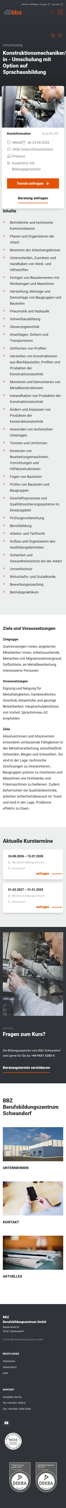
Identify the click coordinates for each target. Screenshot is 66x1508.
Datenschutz (10, 1367)
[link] (13, 12)
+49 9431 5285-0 (16, 1402)
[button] (60, 12)
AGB (5, 1373)
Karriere (57, 4)
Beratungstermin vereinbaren (26, 1067)
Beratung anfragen (33, 198)
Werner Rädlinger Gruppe (35, 4)
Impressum (9, 1361)
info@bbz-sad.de (12, 1397)
